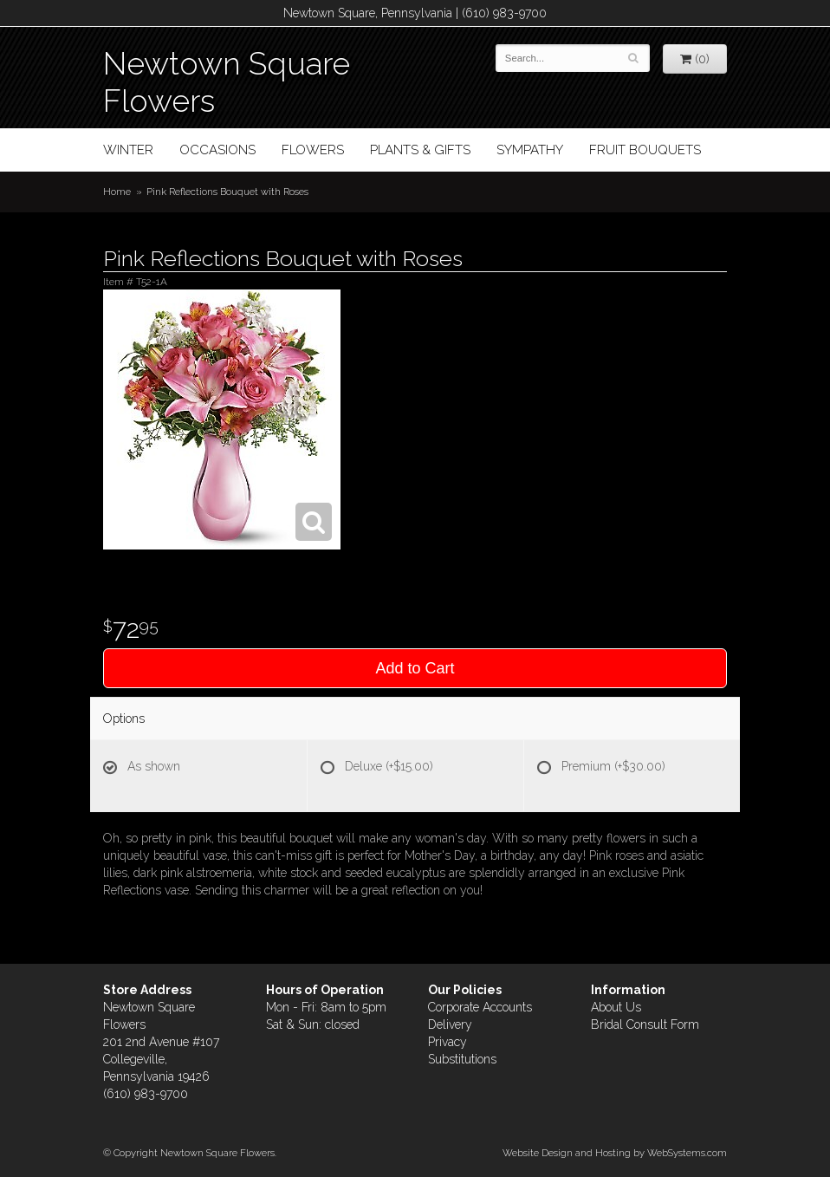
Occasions (217, 150)
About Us (616, 1007)
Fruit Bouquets (645, 150)
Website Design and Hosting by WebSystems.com (615, 1153)
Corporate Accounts (480, 1007)
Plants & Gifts (420, 150)
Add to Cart (414, 668)
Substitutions (462, 1059)
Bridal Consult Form (645, 1024)
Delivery (450, 1024)
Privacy (447, 1042)
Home (117, 191)
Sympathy (529, 150)
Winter (128, 150)
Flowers (313, 150)
